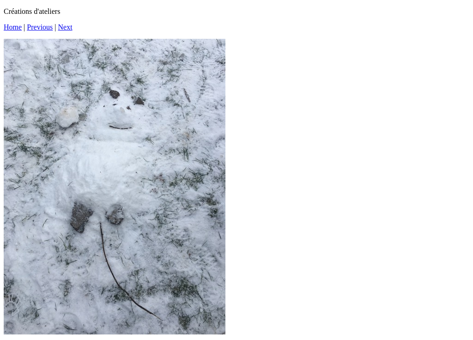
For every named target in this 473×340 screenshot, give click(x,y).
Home (13, 27)
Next (65, 27)
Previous (40, 27)
